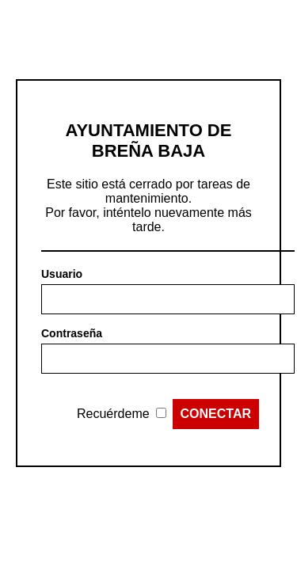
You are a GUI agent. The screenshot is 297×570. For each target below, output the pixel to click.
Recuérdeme (113, 413)
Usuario (61, 274)
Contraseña (71, 333)
